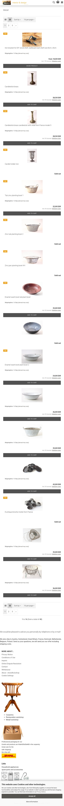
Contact (5, 667)
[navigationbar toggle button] (62, 2)
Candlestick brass (11, 87)
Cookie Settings (7, 676)
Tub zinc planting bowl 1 (14, 195)
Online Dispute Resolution (11, 664)
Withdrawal (6, 670)
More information (32, 802)
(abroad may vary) (23, 53)
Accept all (32, 796)
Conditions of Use (8, 658)
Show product (32, 66)
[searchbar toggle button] (54, 2)
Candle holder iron (12, 164)
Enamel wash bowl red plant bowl (17, 297)
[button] (5, 19)
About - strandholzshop (10, 673)
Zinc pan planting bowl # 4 (15, 265)
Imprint (4, 661)
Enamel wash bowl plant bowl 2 (17, 365)
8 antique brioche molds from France (19, 512)
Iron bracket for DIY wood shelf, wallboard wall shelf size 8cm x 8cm (30, 48)
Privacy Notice (41, 792)
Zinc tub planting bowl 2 (14, 234)
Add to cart (32, 104)
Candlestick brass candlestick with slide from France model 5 (28, 125)
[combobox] (17, 19)
